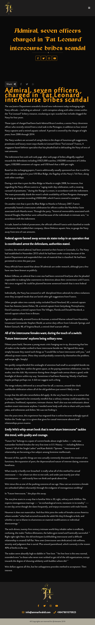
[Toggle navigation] (89, 8)
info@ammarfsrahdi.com (36, 612)
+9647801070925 (65, 612)
